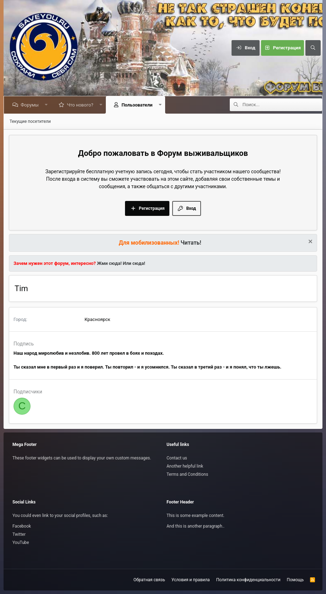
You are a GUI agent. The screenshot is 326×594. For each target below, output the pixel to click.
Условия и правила (191, 579)
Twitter (19, 534)
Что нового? (81, 105)
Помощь (295, 579)
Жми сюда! (109, 263)
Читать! (191, 242)
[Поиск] (313, 48)
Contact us (177, 458)
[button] (47, 105)
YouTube (20, 542)
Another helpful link (185, 466)
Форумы (31, 105)
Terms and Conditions (187, 474)
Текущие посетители (30, 121)
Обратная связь (149, 579)
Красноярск (97, 319)
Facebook (21, 526)
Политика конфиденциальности (248, 579)
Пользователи (138, 105)
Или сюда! (134, 263)
